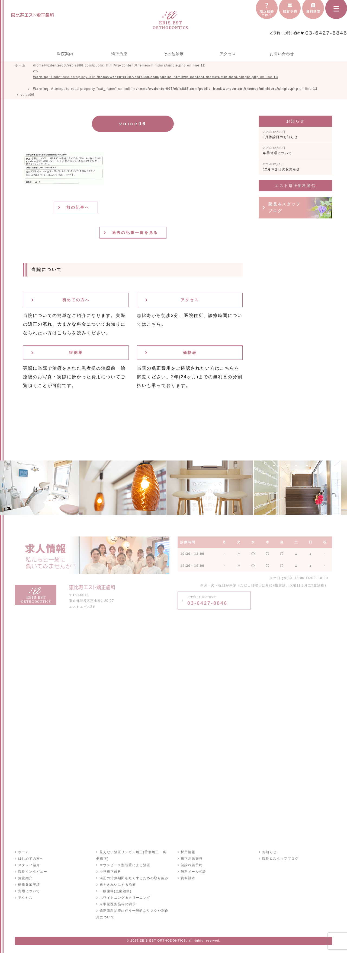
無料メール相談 (193, 871)
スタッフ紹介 (29, 865)
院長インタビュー (32, 871)
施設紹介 (25, 878)
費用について (29, 891)
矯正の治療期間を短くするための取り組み (134, 878)
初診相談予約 (192, 865)
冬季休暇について (277, 150)
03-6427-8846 (207, 600)
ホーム (23, 852)
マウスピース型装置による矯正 (124, 865)
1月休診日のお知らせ (280, 134)
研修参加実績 (29, 885)
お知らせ (269, 852)
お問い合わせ (282, 54)
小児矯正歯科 (110, 871)
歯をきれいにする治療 (117, 885)
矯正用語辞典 (192, 858)
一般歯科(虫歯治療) (115, 891)
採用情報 (188, 852)
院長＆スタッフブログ (284, 207)
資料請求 (188, 878)
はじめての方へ (31, 858)
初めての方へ (76, 300)
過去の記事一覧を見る (135, 232)
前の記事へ (77, 207)
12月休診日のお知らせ (281, 167)
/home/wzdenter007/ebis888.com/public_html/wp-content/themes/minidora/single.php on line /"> (175, 77)
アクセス (228, 54)
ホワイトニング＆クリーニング (124, 898)
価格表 (190, 352)
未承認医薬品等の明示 (117, 904)
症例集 (76, 352)
